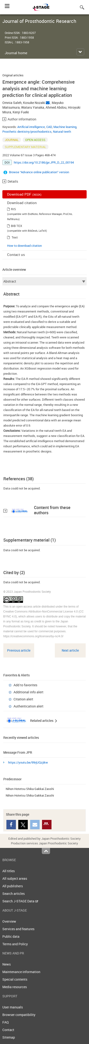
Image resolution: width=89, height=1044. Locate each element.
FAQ (5, 1022)
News (6, 964)
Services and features (18, 929)
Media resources (14, 987)
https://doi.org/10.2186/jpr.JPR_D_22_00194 (44, 162)
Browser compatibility (18, 1014)
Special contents (14, 979)
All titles (8, 871)
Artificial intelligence (31, 127)
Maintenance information (21, 972)
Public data (10, 936)
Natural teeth (62, 131)
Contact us (16, 254)
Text (15, 237)
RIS (13, 209)
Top (46, 851)
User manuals (12, 1007)
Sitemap (8, 1037)
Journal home (16, 52)
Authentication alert (28, 706)
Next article (70, 650)
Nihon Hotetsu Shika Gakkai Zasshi (30, 789)
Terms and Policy (15, 944)
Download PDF (24, 194)
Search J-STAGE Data (20, 901)
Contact (8, 1030)
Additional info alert (28, 692)
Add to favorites (25, 685)
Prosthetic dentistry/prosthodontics (27, 131)
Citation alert (23, 699)
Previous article (18, 650)
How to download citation (24, 245)
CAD (49, 127)
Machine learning (64, 127)
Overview (9, 921)
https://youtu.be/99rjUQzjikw (28, 762)
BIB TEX (16, 226)
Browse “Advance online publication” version (39, 172)
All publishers (12, 886)
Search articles (13, 893)
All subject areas (14, 878)
